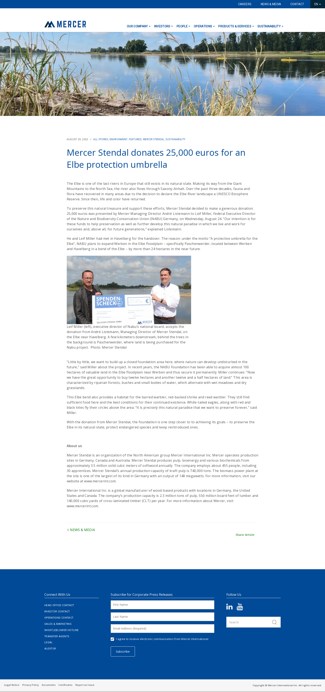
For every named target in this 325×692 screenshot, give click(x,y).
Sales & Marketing (58, 623)
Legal (48, 642)
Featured (135, 139)
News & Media (271, 4)
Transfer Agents (56, 636)
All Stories (100, 139)
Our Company (137, 26)
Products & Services (234, 26)
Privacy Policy (30, 684)
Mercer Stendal (153, 139)
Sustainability (269, 26)
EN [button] (317, 4)
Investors (162, 26)
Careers (244, 4)
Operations (203, 26)
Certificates (65, 684)
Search (274, 622)
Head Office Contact (59, 605)
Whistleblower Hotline (61, 630)
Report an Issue (84, 684)
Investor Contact (57, 611)
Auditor (50, 648)
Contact (297, 4)
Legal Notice (11, 684)
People (182, 26)
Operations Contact (58, 617)
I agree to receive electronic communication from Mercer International (162, 639)
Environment (119, 139)
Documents (49, 684)
